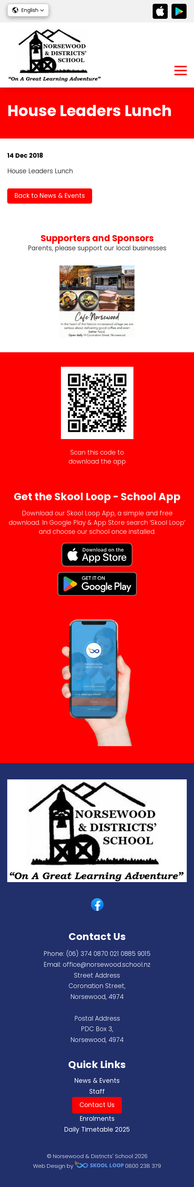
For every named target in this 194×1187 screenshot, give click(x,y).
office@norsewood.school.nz (106, 964)
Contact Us (97, 1105)
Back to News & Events (50, 195)
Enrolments (97, 1118)
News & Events (97, 1080)
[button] (28, 10)
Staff (97, 1091)
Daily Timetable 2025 (97, 1129)
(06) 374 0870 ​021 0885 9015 (108, 953)
